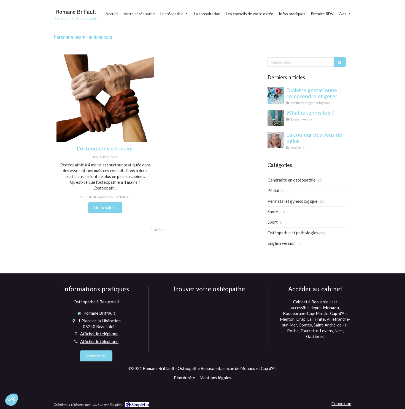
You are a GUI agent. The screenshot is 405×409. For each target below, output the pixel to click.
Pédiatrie (276, 190)
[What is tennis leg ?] (276, 118)
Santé (273, 211)
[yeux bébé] (276, 140)
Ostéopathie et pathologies (293, 232)
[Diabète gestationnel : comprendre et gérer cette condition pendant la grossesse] (276, 95)
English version (282, 243)
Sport (273, 221)
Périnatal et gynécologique (292, 201)
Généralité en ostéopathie (291, 179)
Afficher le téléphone (99, 333)
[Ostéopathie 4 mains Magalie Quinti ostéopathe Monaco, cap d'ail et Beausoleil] (105, 98)
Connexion (341, 403)
